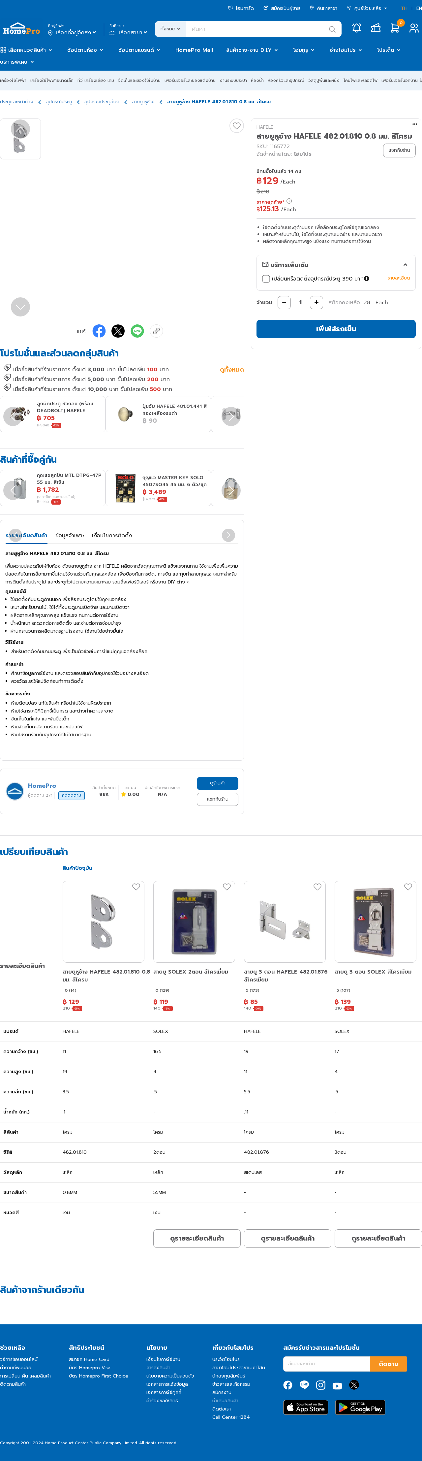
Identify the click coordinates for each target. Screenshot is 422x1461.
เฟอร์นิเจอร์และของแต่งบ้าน (190, 80)
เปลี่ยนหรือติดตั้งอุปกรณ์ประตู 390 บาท (316, 279)
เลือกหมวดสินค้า (27, 50)
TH (404, 8)
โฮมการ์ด (241, 8)
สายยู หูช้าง (143, 101)
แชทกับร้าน (217, 799)
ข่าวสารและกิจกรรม (231, 1384)
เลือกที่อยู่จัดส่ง (72, 32)
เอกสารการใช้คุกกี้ (163, 1392)
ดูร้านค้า (218, 783)
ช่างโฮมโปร (343, 50)
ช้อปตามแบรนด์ (136, 50)
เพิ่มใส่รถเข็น (336, 328)
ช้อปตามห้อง (82, 50)
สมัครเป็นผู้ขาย (281, 8)
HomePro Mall (194, 50)
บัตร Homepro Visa (89, 1367)
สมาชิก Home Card (89, 1359)
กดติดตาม (71, 795)
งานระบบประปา (233, 80)
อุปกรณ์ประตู (59, 101)
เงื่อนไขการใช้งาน (163, 1359)
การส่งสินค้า (158, 1367)
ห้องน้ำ (257, 80)
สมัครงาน (221, 1392)
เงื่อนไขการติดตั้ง (112, 536)
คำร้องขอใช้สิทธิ (162, 1400)
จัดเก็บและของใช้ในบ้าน (139, 80)
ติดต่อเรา (221, 1409)
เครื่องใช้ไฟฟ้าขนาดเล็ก (52, 80)
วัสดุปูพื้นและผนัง (324, 80)
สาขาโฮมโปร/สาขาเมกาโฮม (238, 1367)
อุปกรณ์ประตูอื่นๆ (101, 101)
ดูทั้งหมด (232, 370)
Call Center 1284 (231, 1417)
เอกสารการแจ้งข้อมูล (167, 1384)
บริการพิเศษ (14, 62)
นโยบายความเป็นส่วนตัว (170, 1376)
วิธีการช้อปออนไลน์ (19, 1359)
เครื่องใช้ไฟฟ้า (13, 80)
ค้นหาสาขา (323, 8)
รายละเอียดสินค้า (26, 536)
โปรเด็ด (385, 50)
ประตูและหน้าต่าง (16, 101)
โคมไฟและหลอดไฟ (360, 80)
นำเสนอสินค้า (225, 1400)
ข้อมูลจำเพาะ (69, 536)
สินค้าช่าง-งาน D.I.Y (249, 50)
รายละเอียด (399, 278)
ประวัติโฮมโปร (226, 1359)
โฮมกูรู (300, 50)
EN (419, 8)
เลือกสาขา (129, 32)
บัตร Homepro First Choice (98, 1376)
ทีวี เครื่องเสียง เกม (95, 80)
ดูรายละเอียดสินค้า (197, 1238)
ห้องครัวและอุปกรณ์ (286, 80)
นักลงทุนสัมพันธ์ (228, 1376)
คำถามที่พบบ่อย (15, 1367)
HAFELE (264, 127)
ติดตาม (388, 1364)
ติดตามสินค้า (13, 1384)
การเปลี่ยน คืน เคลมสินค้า (25, 1376)
